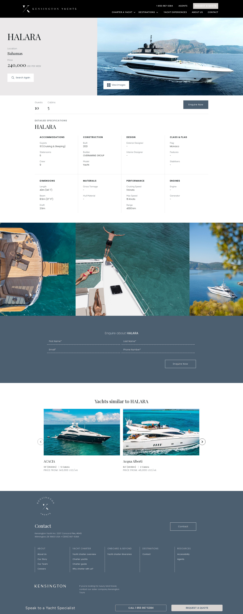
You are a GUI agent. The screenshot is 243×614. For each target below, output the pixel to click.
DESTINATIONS (149, 12)
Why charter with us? (83, 568)
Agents (183, 6)
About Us (197, 12)
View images (116, 85)
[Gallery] (121, 441)
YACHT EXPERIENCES (175, 12)
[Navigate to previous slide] (41, 442)
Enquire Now (195, 104)
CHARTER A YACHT (124, 12)
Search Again (20, 77)
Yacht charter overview (84, 554)
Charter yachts (80, 559)
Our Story (42, 559)
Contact (213, 12)
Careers (42, 568)
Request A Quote (205, 5)
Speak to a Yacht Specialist (50, 608)
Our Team (43, 564)
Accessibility (183, 554)
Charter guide (80, 564)
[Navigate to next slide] (202, 442)
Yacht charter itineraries (119, 554)
